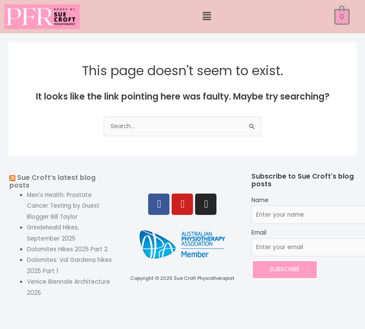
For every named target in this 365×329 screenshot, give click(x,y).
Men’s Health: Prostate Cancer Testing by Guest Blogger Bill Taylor (63, 206)
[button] (206, 17)
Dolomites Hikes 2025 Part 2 (67, 249)
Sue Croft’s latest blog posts (52, 181)
